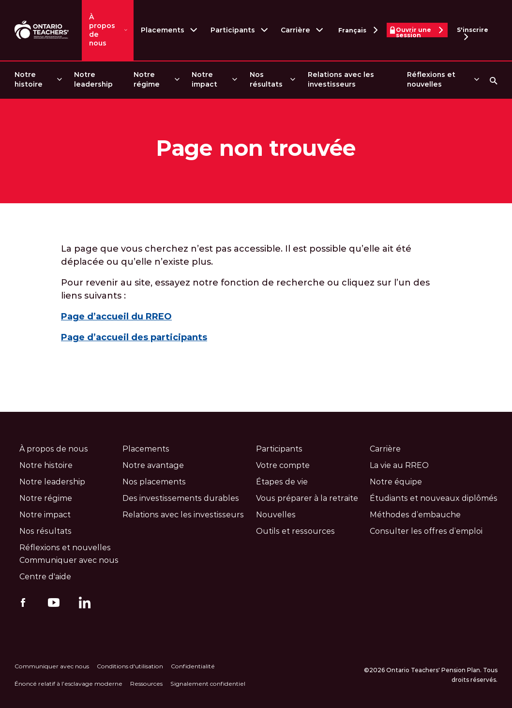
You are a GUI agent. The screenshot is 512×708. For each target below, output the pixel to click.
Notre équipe (396, 481)
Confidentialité (193, 666)
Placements (162, 30)
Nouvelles (276, 514)
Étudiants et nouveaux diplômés (433, 498)
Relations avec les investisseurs (341, 79)
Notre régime (147, 79)
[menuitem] (37, 79)
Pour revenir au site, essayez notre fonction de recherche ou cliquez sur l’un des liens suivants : (245, 289)
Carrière (295, 30)
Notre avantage (153, 465)
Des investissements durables (180, 498)
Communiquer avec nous (69, 560)
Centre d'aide (45, 576)
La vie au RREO (399, 465)
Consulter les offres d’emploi (426, 531)
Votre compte (283, 465)
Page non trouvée (256, 148)
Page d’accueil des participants (134, 337)
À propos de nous (102, 30)
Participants (233, 30)
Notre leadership (93, 79)
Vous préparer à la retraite (307, 498)
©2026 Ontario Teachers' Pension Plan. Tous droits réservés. (430, 674)
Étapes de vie (282, 481)
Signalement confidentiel (207, 683)
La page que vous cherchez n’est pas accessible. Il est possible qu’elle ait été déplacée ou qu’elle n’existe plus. (236, 255)
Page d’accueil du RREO (116, 316)
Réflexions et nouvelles (431, 79)
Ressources (146, 683)
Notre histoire (29, 79)
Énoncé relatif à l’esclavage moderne (68, 683)
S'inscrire (472, 31)
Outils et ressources (295, 531)
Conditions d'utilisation (130, 666)
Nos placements (154, 481)
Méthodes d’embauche (415, 514)
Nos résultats (266, 79)
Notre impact (204, 79)
